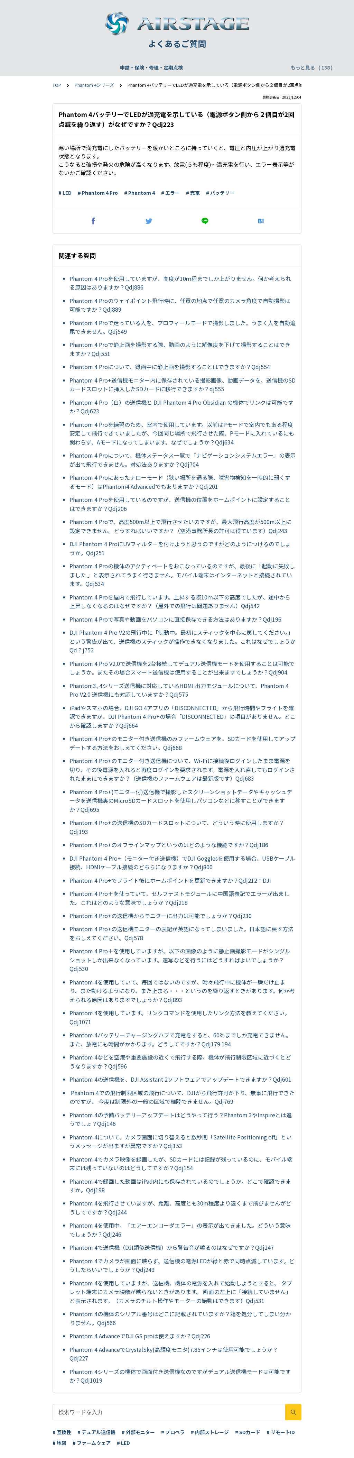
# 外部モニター (138, 1432)
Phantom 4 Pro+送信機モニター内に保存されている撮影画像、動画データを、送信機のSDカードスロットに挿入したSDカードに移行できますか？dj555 (182, 384)
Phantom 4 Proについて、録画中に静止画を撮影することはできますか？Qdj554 (169, 367)
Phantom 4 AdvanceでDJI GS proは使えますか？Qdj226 (139, 1336)
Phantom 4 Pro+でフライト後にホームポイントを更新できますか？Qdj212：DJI (170, 880)
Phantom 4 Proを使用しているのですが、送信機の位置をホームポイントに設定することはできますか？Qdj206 (179, 504)
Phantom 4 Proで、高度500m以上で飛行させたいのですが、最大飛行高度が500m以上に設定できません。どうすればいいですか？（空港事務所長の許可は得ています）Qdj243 (180, 526)
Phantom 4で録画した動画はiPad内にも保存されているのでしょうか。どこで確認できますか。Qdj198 (180, 1185)
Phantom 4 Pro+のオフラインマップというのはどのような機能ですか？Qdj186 (168, 845)
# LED (65, 192)
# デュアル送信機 (96, 1432)
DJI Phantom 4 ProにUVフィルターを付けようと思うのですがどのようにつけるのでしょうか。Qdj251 (180, 548)
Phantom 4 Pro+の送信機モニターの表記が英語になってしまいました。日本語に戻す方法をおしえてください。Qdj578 (181, 933)
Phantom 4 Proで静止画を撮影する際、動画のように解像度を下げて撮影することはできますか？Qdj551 (179, 349)
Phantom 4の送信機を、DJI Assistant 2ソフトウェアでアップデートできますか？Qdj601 (180, 1079)
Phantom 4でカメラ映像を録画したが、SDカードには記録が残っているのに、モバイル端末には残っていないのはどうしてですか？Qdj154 (180, 1163)
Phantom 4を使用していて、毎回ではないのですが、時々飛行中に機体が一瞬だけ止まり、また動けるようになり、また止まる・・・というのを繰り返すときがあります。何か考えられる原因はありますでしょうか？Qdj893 (182, 991)
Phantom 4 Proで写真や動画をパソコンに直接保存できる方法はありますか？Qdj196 (175, 619)
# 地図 (59, 1442)
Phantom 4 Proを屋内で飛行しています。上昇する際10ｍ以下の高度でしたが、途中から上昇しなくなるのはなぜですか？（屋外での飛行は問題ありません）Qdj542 (179, 601)
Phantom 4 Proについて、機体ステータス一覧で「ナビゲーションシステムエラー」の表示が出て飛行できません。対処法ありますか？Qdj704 (182, 459)
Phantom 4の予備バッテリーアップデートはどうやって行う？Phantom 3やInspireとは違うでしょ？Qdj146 (180, 1119)
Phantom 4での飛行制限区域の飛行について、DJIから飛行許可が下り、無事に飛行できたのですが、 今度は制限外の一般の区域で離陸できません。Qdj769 (182, 1097)
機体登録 (111, 67)
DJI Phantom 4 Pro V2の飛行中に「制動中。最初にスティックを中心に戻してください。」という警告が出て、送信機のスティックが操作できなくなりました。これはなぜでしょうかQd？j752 (182, 641)
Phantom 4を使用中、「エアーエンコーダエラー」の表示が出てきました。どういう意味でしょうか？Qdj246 (180, 1229)
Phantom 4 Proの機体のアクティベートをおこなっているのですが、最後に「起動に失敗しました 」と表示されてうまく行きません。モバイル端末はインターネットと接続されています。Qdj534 (182, 575)
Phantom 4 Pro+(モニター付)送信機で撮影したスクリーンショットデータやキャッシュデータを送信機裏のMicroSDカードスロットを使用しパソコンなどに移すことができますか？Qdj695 (180, 801)
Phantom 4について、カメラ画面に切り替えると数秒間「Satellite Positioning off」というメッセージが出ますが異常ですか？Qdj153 (180, 1141)
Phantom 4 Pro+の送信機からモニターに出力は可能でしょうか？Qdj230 (160, 915)
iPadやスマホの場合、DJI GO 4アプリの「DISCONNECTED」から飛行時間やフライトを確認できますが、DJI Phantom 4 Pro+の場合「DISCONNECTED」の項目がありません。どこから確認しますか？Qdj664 (182, 717)
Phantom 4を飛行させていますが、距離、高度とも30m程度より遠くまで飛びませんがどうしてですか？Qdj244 (180, 1207)
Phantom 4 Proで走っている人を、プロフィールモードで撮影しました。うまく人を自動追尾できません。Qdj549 (182, 327)
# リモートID (281, 1432)
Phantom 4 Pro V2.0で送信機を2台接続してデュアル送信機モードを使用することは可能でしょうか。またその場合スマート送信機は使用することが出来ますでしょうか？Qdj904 (182, 668)
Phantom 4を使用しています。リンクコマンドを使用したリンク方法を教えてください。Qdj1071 (179, 1017)
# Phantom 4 (139, 192)
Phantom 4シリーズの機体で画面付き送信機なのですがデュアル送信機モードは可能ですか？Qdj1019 (180, 1376)
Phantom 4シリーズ (94, 85)
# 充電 (193, 192)
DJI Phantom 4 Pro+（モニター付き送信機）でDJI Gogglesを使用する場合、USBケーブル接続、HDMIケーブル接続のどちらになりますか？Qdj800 (182, 862)
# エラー (170, 192)
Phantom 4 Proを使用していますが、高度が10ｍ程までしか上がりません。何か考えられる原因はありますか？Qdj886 (180, 283)
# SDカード (247, 1432)
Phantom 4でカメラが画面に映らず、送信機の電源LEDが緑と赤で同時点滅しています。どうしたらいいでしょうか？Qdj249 (182, 1265)
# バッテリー (220, 192)
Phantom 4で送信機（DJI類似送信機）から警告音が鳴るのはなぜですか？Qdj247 (171, 1247)
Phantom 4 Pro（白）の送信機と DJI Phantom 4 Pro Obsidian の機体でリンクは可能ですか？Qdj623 (181, 406)
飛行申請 (140, 67)
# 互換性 (62, 1432)
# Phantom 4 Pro (98, 192)
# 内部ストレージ (210, 1432)
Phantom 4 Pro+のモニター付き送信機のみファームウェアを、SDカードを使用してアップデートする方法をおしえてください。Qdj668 (182, 743)
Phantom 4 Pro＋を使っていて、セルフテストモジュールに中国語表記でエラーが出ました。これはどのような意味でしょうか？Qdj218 (179, 898)
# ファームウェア (92, 1442)
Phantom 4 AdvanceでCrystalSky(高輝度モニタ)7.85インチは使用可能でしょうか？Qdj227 (173, 1354)
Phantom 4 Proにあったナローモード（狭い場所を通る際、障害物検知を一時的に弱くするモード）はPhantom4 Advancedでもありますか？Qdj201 (179, 481)
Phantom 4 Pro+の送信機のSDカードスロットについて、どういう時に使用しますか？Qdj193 (176, 827)
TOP (57, 85)
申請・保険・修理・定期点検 (60, 67)
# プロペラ (173, 1432)
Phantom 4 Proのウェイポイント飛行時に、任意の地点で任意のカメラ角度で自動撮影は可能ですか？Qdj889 (179, 305)
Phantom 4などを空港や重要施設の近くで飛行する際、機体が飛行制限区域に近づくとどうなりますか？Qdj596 (180, 1061)
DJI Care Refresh (180, 67)
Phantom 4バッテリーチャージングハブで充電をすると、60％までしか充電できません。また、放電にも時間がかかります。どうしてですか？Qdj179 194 (180, 1039)
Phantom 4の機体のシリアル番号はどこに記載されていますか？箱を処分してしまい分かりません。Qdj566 (180, 1318)
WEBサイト (222, 67)
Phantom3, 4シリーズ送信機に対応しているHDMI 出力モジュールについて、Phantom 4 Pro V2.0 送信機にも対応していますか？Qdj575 (179, 690)
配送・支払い (258, 67)
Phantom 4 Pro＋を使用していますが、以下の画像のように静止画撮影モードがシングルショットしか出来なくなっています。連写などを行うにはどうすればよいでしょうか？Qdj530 (179, 960)
